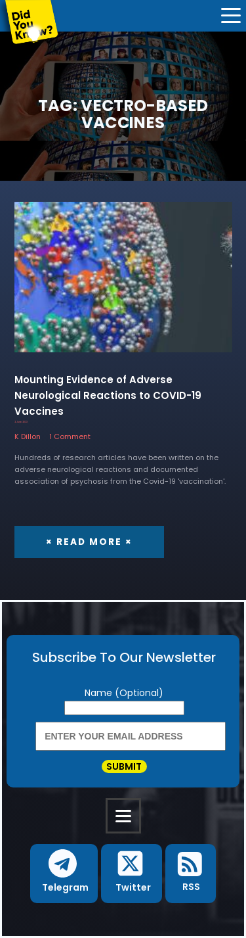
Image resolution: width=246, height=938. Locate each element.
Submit (124, 766)
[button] (64, 873)
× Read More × (89, 542)
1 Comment (70, 436)
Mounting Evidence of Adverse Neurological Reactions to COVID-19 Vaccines (107, 395)
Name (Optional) (124, 692)
